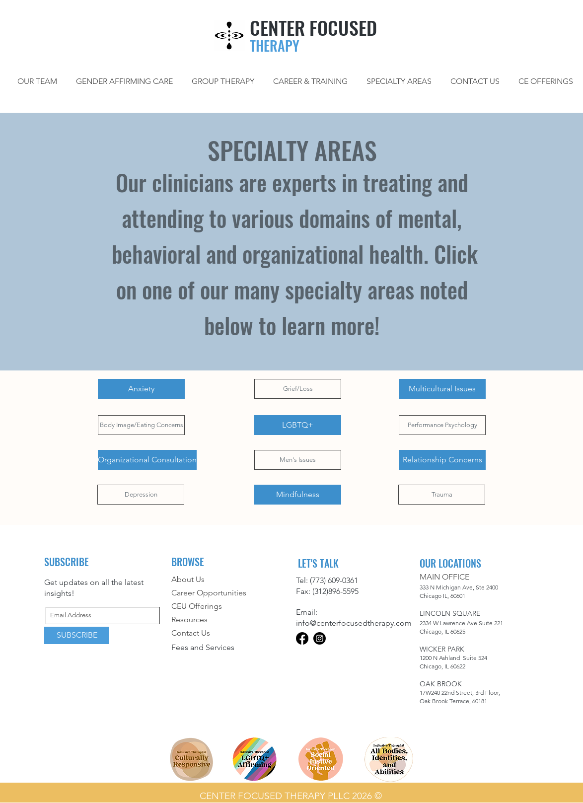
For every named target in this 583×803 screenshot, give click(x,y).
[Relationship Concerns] (442, 460)
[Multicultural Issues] (442, 389)
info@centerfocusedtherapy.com (354, 623)
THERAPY (274, 45)
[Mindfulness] (297, 495)
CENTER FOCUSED (313, 27)
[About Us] (227, 580)
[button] (399, 81)
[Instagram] (319, 638)
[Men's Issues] (297, 460)
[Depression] (140, 495)
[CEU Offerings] (227, 606)
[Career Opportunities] (227, 593)
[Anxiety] (141, 389)
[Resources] (218, 620)
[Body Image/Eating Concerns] (141, 425)
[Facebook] (302, 638)
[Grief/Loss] (297, 389)
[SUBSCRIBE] (76, 635)
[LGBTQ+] (297, 425)
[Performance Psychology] (442, 425)
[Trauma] (441, 495)
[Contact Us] (218, 633)
